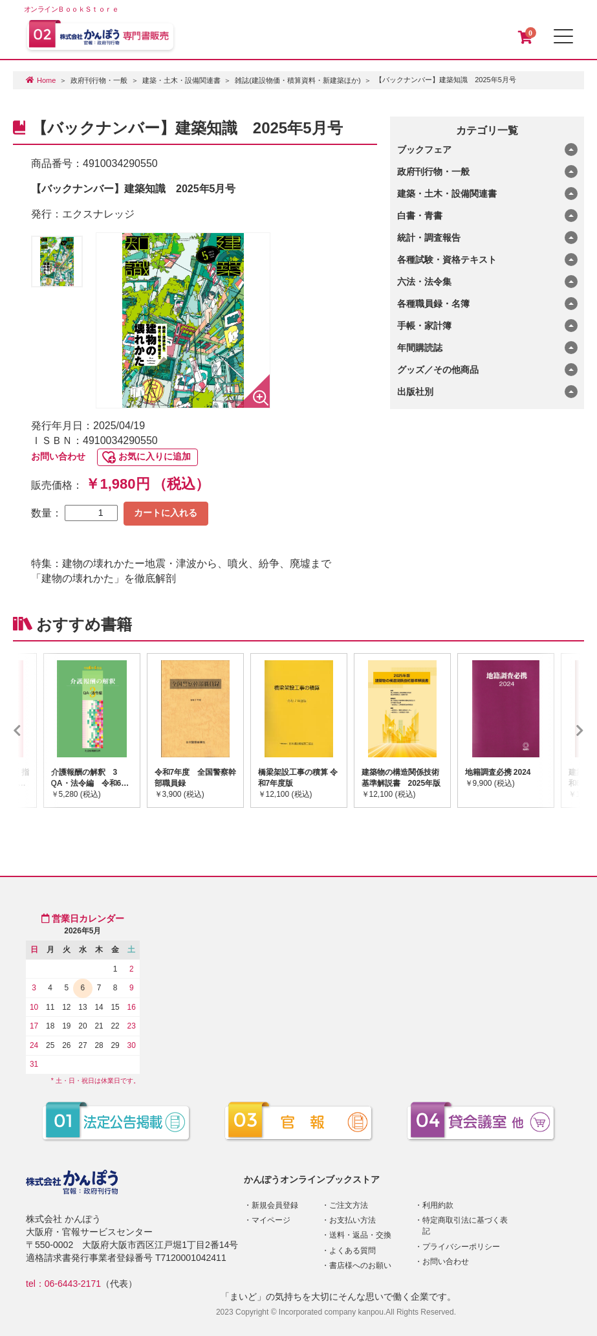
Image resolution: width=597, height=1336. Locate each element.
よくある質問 (352, 1250)
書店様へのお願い (360, 1265)
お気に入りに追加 (154, 456)
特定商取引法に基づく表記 (465, 1226)
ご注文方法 (348, 1205)
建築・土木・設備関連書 (181, 80)
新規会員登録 (275, 1205)
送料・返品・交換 (360, 1235)
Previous (36, 730)
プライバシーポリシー (461, 1246)
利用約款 (437, 1205)
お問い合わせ (58, 456)
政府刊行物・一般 (99, 80)
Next (560, 730)
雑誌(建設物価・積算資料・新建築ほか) (297, 80)
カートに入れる (165, 512)
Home (46, 80)
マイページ (271, 1220)
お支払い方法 (352, 1220)
